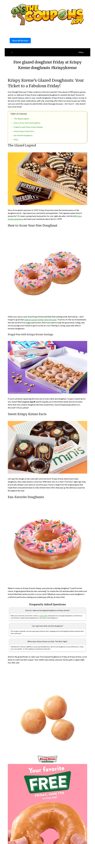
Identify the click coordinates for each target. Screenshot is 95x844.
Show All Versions (20, 40)
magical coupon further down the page (40, 319)
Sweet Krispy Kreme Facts (24, 131)
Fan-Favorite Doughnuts (23, 135)
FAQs (16, 140)
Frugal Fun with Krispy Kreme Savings (28, 127)
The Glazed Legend (21, 119)
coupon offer (43, 616)
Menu (81, 52)
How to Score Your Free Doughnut (27, 123)
